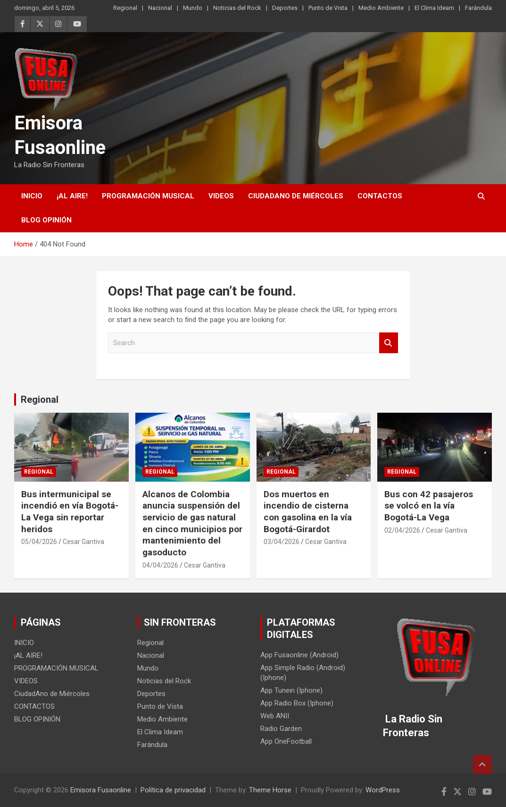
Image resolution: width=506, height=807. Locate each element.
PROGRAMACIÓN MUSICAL (148, 196)
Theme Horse (270, 790)
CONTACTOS (379, 196)
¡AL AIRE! (72, 196)
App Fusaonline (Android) (299, 655)
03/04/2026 (281, 541)
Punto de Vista (328, 7)
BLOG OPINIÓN (46, 220)
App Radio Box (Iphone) (296, 703)
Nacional (160, 7)
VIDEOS (221, 196)
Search (388, 343)
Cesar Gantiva (83, 541)
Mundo (192, 7)
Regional (125, 7)
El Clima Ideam (434, 7)
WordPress (382, 790)
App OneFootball (286, 741)
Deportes (285, 7)
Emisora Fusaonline (100, 790)
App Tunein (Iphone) (291, 690)
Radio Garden (281, 728)
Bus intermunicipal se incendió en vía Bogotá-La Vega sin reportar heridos (69, 512)
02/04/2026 (402, 530)
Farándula (478, 7)
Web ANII (274, 716)
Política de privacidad (173, 790)
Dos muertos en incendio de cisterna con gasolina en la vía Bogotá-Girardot (308, 512)
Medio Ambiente (381, 7)
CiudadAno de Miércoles (295, 196)
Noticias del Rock (237, 7)
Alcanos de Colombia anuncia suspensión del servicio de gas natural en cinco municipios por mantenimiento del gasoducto (192, 523)
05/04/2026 (39, 541)
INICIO (31, 196)
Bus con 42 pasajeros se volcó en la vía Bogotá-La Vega (428, 506)
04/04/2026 (160, 565)
